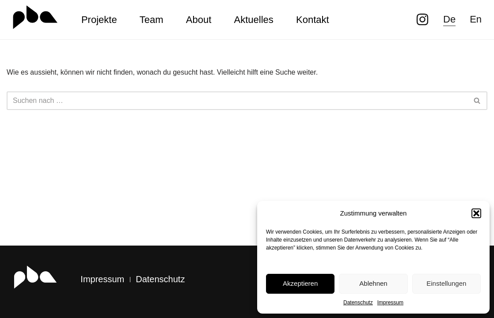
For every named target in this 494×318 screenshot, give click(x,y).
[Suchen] (237, 100)
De (449, 19)
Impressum (390, 302)
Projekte (99, 19)
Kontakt (312, 19)
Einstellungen (446, 283)
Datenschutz (358, 302)
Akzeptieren (300, 283)
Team (151, 19)
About (199, 19)
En (476, 19)
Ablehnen (373, 283)
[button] (476, 213)
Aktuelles (254, 19)
